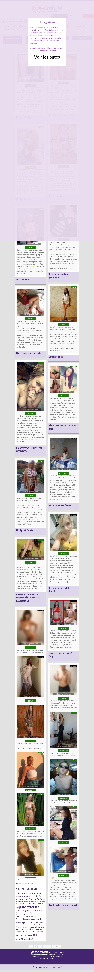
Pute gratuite (51, 958)
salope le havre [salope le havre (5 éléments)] (38, 929)
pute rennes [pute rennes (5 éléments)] (39, 922)
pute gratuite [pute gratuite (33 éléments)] (29, 907)
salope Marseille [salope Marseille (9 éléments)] (32, 931)
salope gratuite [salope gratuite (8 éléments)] (28, 929)
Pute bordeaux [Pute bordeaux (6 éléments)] (20, 903)
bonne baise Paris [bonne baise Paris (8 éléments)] (23, 896)
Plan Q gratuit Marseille (24, 530)
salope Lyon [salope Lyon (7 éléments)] (20, 932)
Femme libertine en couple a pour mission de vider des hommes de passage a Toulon (28, 597)
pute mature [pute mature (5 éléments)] (28, 919)
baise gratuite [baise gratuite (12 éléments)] (23, 893)
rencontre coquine (22, 882)
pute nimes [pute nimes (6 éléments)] (19, 923)
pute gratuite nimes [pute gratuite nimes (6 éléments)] (33, 912)
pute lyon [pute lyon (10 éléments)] (30, 916)
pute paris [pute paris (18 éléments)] (29, 922)
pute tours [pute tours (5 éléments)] (36, 925)
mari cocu (55, 967)
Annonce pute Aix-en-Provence (60, 505)
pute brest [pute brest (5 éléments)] (29, 903)
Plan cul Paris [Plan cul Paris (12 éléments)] (35, 899)
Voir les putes (47, 57)
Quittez (47, 63)
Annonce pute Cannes (24, 280)
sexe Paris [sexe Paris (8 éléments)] (29, 939)
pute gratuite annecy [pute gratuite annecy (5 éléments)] (32, 910)
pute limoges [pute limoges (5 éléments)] (22, 916)
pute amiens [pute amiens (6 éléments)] (25, 901)
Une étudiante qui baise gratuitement (63, 905)
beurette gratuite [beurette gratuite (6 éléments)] (35, 893)
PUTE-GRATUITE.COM (39, 952)
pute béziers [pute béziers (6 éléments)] (36, 903)
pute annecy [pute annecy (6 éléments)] (41, 901)
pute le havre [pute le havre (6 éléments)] (38, 914)
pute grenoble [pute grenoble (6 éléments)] (28, 914)
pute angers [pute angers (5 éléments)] (32, 901)
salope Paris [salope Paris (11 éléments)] (26, 935)
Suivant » (56, 946)
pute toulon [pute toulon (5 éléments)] (29, 925)
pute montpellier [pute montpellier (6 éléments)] (37, 919)
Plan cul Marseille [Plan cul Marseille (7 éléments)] (22, 899)
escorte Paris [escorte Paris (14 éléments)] (37, 896)
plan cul (18, 883)
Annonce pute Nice (56, 357)
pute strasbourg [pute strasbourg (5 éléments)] (20, 925)
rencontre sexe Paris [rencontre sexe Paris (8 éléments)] (32, 927)
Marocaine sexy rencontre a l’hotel (28, 353)
